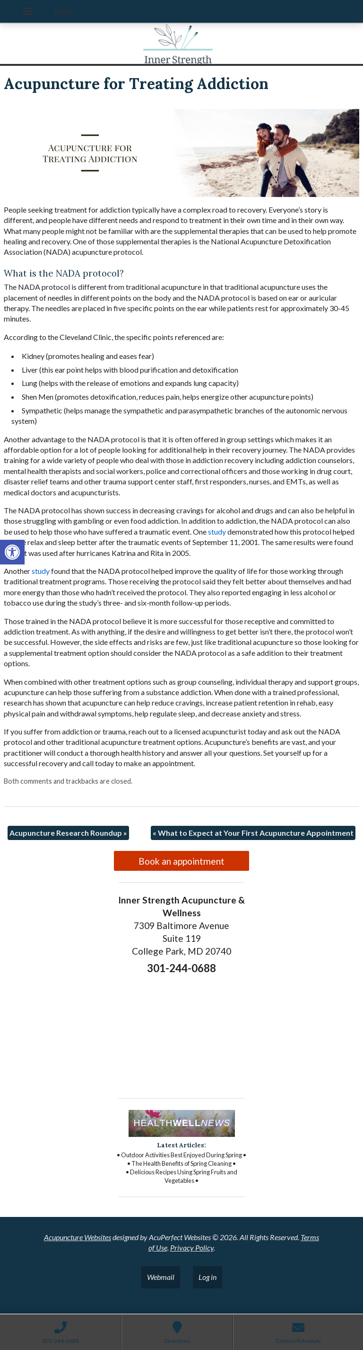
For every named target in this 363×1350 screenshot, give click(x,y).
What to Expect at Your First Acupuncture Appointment (253, 832)
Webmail (160, 1276)
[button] (12, 552)
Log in (207, 1276)
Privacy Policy (192, 1247)
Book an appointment (181, 861)
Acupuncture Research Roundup (68, 832)
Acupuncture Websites (77, 1237)
